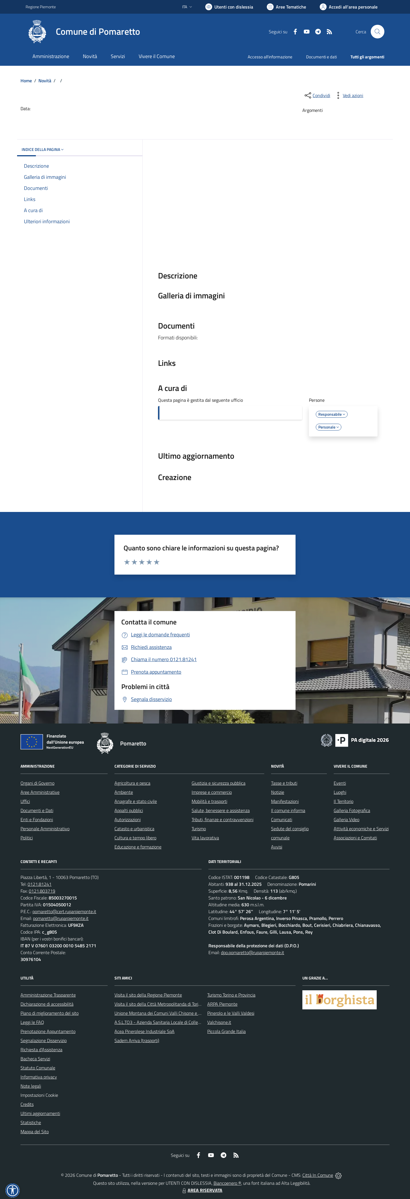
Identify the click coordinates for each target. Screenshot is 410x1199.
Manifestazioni (285, 801)
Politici (26, 837)
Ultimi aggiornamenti (40, 1113)
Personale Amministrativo (44, 828)
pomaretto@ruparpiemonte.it (61, 918)
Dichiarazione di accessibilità (46, 1004)
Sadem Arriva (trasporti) (136, 1040)
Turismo (199, 828)
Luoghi (340, 792)
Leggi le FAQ (32, 1022)
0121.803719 (42, 891)
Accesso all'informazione (270, 57)
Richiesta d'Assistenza (41, 1049)
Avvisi (276, 846)
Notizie (277, 792)
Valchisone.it (219, 1022)
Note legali (30, 1086)
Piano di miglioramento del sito (49, 1013)
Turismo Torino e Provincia (231, 994)
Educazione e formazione (137, 846)
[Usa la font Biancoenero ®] (229, 7)
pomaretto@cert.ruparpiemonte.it (64, 911)
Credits (27, 1104)
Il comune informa (288, 810)
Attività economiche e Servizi (361, 828)
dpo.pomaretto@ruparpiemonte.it (252, 952)
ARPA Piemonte (222, 1004)
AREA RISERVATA (201, 1190)
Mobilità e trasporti (209, 801)
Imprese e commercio (212, 792)
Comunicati (281, 819)
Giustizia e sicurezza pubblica (218, 783)
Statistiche (30, 1122)
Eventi (340, 783)
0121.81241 (40, 884)
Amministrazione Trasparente (48, 994)
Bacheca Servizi (35, 1058)
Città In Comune (317, 1175)
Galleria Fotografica (352, 810)
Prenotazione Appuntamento (47, 1031)
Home (26, 80)
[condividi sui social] (316, 95)
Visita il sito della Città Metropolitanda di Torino (158, 1004)
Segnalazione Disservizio (43, 1040)
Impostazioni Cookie (39, 1095)
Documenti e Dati (36, 810)
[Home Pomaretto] (83, 31)
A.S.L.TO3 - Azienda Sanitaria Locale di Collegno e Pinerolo (169, 1022)
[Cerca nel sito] (377, 31)
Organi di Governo (37, 783)
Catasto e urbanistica (134, 828)
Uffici (25, 801)
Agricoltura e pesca (132, 783)
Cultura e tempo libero (135, 837)
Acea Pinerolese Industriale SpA (144, 1031)
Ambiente (123, 792)
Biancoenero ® (227, 1183)
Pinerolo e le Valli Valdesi (230, 1013)
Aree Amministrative (40, 792)
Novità (44, 80)
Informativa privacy (38, 1076)
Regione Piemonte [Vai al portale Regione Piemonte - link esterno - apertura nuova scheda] (41, 7)
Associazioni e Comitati (355, 837)
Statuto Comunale (37, 1067)
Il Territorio (343, 801)
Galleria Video (346, 819)
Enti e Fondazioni (36, 819)
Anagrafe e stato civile (135, 801)
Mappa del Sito (34, 1131)
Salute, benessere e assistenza (221, 810)
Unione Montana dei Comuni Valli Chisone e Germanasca (168, 1013)
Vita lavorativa (205, 837)
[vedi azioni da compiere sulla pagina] (348, 95)
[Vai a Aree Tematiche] (286, 7)
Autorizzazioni (127, 819)
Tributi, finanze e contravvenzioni (222, 819)
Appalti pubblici (128, 810)
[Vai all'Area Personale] (348, 7)
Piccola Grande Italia (226, 1031)
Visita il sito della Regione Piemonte (148, 994)
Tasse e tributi (284, 783)
